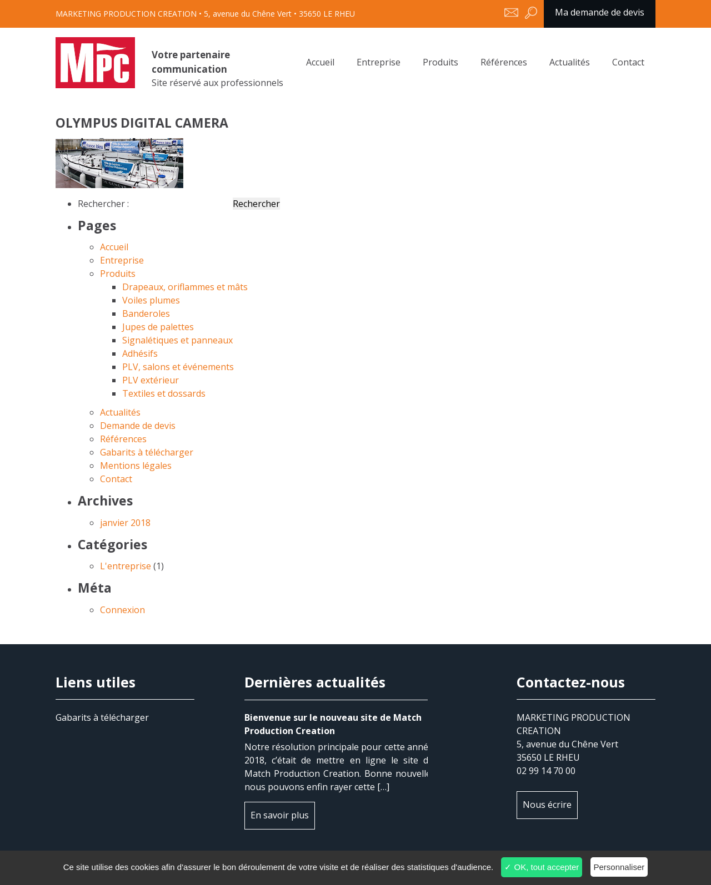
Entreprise (378, 62)
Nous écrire (547, 804)
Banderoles (146, 313)
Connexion (122, 610)
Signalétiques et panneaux (177, 340)
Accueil (320, 62)
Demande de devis (138, 425)
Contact (628, 62)
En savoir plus (280, 815)
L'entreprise (125, 566)
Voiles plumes (151, 300)
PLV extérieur (150, 380)
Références (503, 62)
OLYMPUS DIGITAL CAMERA (95, 62)
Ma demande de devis (599, 12)
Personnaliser (619, 867)
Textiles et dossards (164, 393)
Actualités (569, 62)
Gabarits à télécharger (146, 452)
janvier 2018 (125, 523)
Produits (440, 62)
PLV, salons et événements (178, 367)
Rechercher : (103, 204)
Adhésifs (140, 353)
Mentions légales (136, 465)
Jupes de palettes (158, 327)
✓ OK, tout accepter (541, 867)
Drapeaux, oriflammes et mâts (185, 287)
